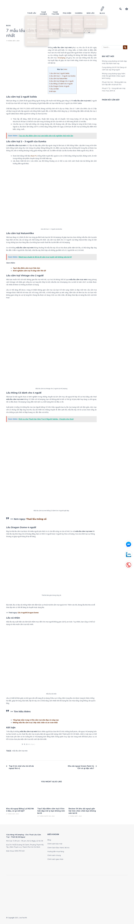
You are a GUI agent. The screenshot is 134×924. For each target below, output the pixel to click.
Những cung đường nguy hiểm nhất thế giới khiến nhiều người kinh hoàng (113, 76)
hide (65, 69)
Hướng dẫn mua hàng (55, 851)
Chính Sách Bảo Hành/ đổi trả (58, 848)
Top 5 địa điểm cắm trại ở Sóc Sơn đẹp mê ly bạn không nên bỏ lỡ (51, 811)
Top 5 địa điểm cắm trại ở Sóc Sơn (26, 268)
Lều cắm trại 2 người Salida (59, 73)
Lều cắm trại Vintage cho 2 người (61, 81)
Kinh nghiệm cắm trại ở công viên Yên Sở (29, 271)
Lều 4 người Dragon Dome (28, 612)
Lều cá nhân (54, 89)
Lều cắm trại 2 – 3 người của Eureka (62, 76)
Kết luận (52, 91)
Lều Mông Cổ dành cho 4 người (60, 84)
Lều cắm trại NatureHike (58, 78)
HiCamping (61, 58)
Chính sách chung (54, 855)
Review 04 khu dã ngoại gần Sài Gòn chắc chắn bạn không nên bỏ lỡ (82, 811)
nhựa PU (34, 156)
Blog (8, 25)
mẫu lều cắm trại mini (19, 751)
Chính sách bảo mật (54, 844)
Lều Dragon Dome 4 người (59, 86)
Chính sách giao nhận (55, 859)
